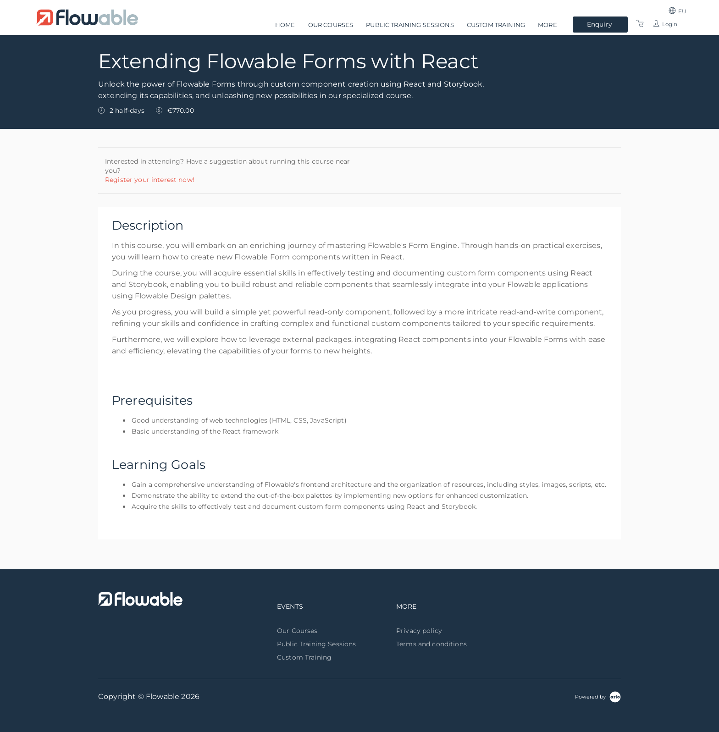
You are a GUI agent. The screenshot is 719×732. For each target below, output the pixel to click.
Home (285, 24)
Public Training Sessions (410, 24)
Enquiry (599, 24)
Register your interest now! (149, 180)
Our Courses (331, 24)
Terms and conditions (431, 644)
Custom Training (496, 24)
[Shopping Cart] (640, 24)
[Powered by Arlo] (598, 696)
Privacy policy (419, 631)
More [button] (547, 24)
